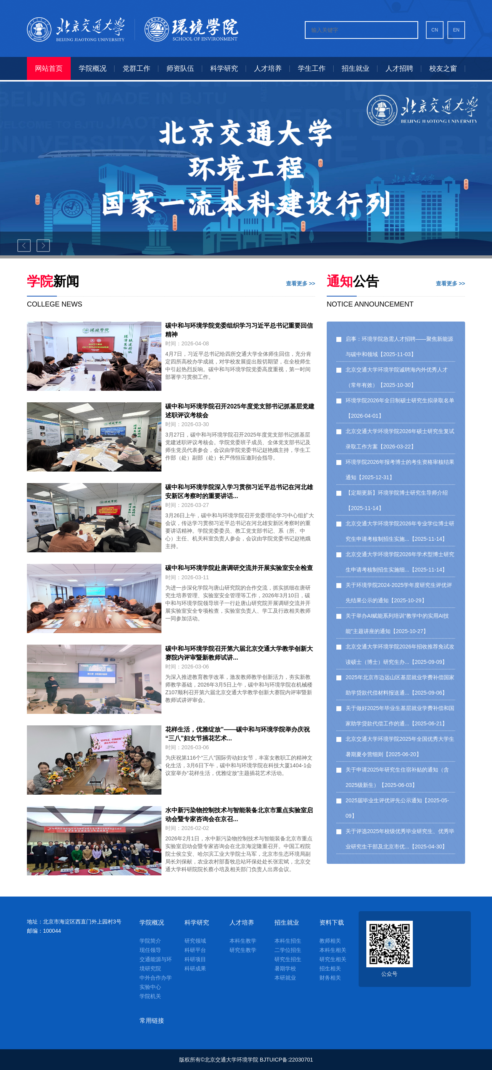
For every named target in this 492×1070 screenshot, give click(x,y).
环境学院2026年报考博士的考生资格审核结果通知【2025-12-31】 (400, 469)
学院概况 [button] (92, 68)
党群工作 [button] (136, 68)
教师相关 (330, 941)
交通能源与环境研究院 (156, 964)
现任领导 (150, 950)
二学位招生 (287, 950)
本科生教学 (242, 941)
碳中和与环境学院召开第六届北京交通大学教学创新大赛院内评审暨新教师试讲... (239, 653)
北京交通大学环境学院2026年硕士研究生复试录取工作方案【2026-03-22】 (400, 439)
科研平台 (195, 950)
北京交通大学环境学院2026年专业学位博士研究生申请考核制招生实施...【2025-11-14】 (400, 531)
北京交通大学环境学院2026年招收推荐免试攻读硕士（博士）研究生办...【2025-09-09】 (400, 654)
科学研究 (196, 922)
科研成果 (195, 968)
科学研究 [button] (224, 68)
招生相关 (330, 968)
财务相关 (330, 978)
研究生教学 (242, 950)
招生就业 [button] (355, 68)
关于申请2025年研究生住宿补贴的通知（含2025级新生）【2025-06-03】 (397, 777)
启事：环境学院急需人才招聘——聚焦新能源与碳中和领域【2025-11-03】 (399, 346)
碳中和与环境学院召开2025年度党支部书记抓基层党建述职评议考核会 (239, 410)
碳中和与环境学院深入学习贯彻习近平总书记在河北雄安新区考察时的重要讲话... (239, 491)
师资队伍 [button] (180, 68)
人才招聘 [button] (399, 68)
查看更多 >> (300, 283)
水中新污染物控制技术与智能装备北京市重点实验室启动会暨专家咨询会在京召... (239, 814)
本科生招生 (287, 941)
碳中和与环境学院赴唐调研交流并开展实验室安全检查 (239, 568)
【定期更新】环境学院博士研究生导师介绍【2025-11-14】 (397, 500)
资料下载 (331, 922)
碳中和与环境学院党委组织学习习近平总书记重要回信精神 (239, 330)
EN (456, 30)
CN (434, 30)
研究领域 (195, 941)
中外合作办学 (156, 978)
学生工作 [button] (312, 68)
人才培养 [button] (268, 68)
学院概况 (152, 922)
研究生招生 (287, 959)
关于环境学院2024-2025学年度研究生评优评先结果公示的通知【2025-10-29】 (399, 592)
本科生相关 (332, 950)
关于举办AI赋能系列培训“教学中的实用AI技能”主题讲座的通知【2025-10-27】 (397, 623)
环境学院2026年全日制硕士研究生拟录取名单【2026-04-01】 (400, 408)
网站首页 (49, 68)
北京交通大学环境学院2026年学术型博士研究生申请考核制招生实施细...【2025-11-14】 (400, 562)
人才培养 (241, 922)
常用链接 (152, 1020)
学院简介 (150, 941)
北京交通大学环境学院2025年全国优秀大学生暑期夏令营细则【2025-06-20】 (400, 746)
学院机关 (150, 996)
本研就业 (285, 978)
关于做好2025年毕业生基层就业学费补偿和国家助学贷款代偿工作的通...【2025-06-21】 (400, 716)
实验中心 (150, 987)
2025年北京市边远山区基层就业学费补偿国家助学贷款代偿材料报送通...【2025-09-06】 (400, 685)
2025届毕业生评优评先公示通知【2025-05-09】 (397, 808)
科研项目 (195, 959)
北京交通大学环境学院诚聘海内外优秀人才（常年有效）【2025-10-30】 (397, 377)
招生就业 (286, 922)
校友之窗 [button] (443, 68)
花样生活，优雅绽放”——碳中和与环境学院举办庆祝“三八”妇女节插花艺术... (237, 734)
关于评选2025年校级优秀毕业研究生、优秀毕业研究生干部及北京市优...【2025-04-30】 (400, 839)
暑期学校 (285, 968)
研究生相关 (332, 959)
